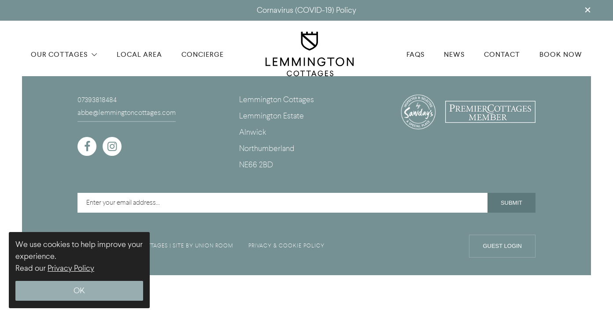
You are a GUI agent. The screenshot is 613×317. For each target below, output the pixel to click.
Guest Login (502, 246)
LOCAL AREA (139, 54)
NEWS (454, 54)
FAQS (415, 54)
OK (79, 290)
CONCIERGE (202, 54)
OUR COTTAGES (64, 54)
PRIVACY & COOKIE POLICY (286, 246)
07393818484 (97, 100)
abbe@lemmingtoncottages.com (127, 113)
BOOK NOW (560, 54)
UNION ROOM (214, 246)
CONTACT (502, 54)
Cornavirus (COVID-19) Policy (306, 10)
